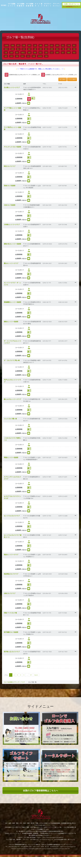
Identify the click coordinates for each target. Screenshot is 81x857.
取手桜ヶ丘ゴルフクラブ (14, 653)
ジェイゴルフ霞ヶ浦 (12, 420)
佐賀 (30, 56)
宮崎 (52, 56)
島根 (48, 52)
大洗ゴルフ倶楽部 (11, 207)
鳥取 (42, 52)
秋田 (31, 45)
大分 (47, 56)
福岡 (24, 56)
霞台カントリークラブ (13, 265)
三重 (70, 49)
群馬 (59, 45)
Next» (38, 677)
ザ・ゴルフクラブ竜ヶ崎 (14, 362)
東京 (8, 49)
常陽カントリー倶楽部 (13, 459)
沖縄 (65, 56)
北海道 (8, 45)
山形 (37, 45)
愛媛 (13, 56)
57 (33, 677)
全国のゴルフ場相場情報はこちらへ (40, 792)
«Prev (8, 677)
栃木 (54, 45)
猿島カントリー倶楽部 (13, 323)
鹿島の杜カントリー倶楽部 (14, 246)
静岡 (59, 49)
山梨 (42, 49)
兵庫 (24, 52)
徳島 (70, 52)
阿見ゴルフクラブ (11, 168)
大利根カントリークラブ (14, 226)
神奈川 (14, 49)
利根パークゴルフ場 (12, 614)
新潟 (20, 49)
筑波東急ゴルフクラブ (13, 576)
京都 (13, 52)
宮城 (26, 45)
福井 (37, 49)
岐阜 (54, 49)
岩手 (20, 45)
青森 (14, 45)
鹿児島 (59, 56)
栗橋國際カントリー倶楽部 (14, 304)
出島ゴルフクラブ (11, 595)
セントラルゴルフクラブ (14, 517)
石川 (31, 49)
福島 (42, 45)
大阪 (19, 52)
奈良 (30, 52)
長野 (48, 49)
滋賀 (8, 52)
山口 (65, 52)
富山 (26, 49)
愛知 (65, 49)
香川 (8, 56)
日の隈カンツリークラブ (14, 89)
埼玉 (65, 45)
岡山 (54, 52)
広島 (59, 52)
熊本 (41, 56)
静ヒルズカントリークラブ (14, 401)
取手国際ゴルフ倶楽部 (13, 634)
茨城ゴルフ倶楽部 (11, 187)
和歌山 (36, 52)
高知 (19, 56)
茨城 (48, 45)
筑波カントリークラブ (13, 556)
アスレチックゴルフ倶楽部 (14, 148)
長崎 (36, 56)
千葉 (70, 45)
